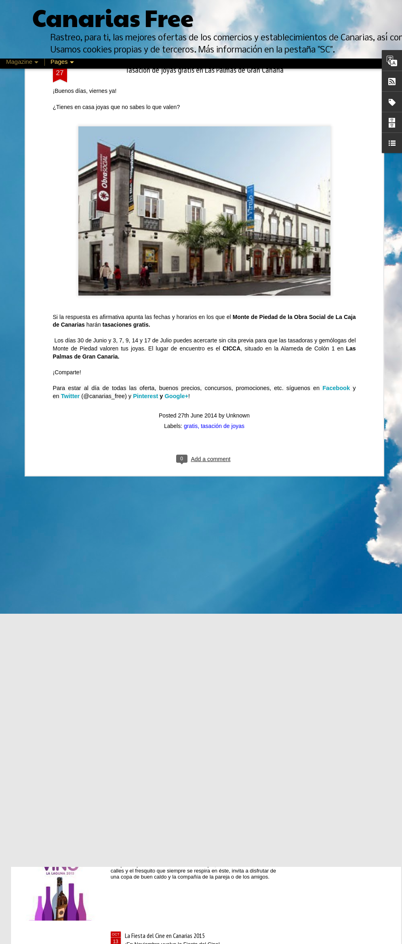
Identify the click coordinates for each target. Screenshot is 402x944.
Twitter (70, 251)
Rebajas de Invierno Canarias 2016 (163, 661)
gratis (191, 280)
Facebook (336, 242)
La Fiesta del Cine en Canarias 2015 (165, 935)
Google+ (176, 251)
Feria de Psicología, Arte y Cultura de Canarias (177, 752)
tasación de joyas (222, 280)
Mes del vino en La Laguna (155, 844)
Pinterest (145, 251)
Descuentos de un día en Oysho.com (166, 569)
